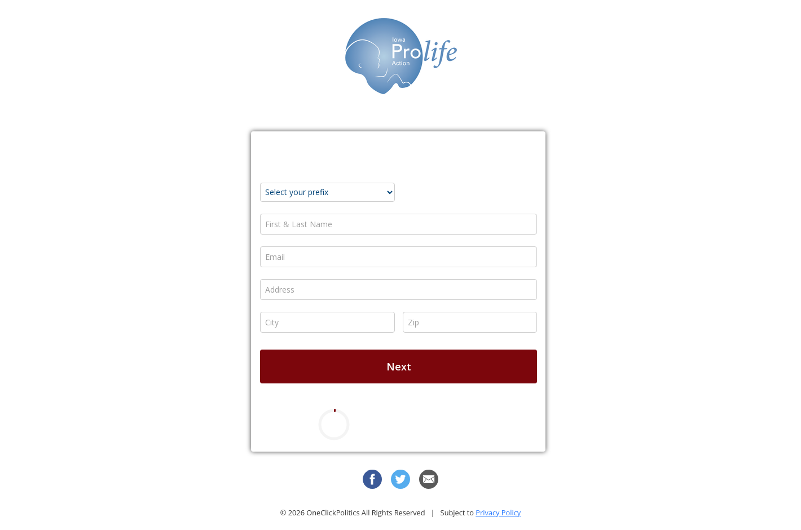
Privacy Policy (498, 512)
